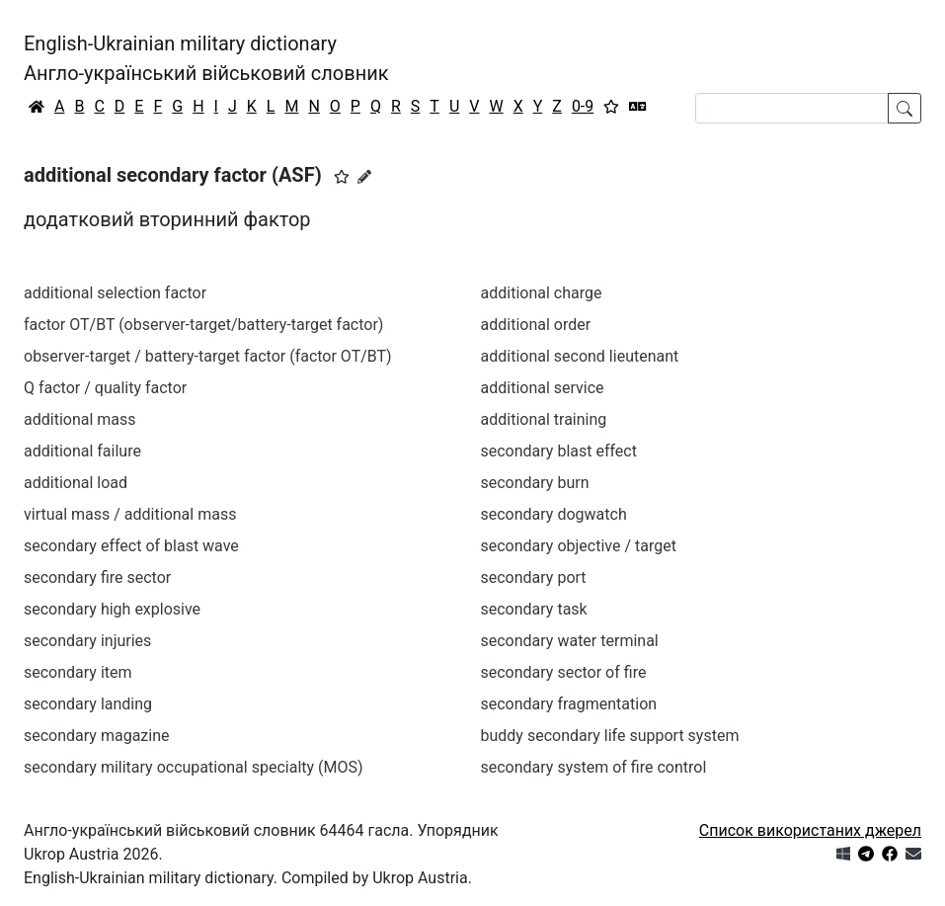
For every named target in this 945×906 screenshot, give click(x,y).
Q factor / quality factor (105, 387)
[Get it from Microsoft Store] (843, 854)
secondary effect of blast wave (131, 545)
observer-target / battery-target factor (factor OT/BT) (208, 356)
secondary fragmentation (569, 704)
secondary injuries (87, 640)
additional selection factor (115, 293)
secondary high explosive (112, 609)
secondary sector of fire (564, 672)
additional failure (82, 451)
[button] (342, 177)
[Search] (792, 108)
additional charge (541, 293)
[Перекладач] (638, 107)
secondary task (534, 609)
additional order (536, 324)
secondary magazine (96, 735)
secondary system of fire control (594, 767)
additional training (544, 419)
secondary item (78, 672)
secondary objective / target (578, 545)
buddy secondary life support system (610, 735)
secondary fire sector (97, 577)
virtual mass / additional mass (130, 514)
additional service (542, 387)
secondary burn (535, 482)
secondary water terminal (570, 640)
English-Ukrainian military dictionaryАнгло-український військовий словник (206, 58)
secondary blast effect (559, 451)
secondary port (534, 577)
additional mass (80, 419)
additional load (75, 482)
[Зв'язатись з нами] (913, 854)
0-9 (582, 106)
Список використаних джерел (810, 830)
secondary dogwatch (554, 514)
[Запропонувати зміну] (364, 177)
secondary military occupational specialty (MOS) (193, 767)
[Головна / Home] (36, 107)
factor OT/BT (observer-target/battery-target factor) (203, 324)
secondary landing (88, 704)
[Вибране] (611, 107)
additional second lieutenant (580, 356)
